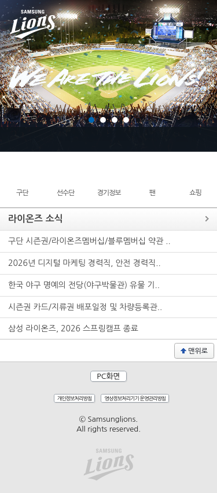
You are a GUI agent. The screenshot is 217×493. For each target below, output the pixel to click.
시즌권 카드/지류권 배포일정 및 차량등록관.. (85, 307)
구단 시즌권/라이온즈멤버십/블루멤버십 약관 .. (89, 241)
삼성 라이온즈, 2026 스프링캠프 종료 (73, 328)
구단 (22, 192)
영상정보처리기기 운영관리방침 (134, 398)
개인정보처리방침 (74, 398)
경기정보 (108, 192)
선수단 (66, 192)
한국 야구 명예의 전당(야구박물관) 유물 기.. (84, 285)
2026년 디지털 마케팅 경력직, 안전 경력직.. (84, 263)
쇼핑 (195, 192)
